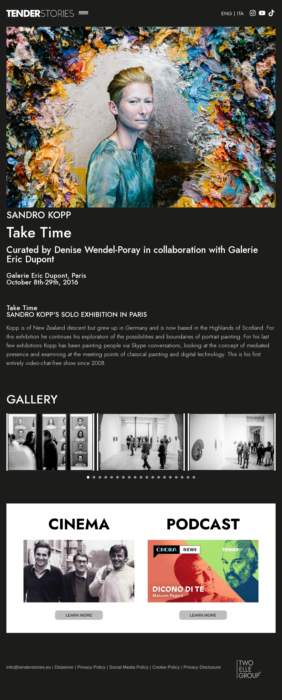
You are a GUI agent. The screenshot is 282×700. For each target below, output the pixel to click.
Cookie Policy (166, 667)
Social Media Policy (128, 667)
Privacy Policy (91, 667)
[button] (83, 13)
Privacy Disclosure (202, 667)
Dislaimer (63, 667)
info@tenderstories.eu (28, 667)
